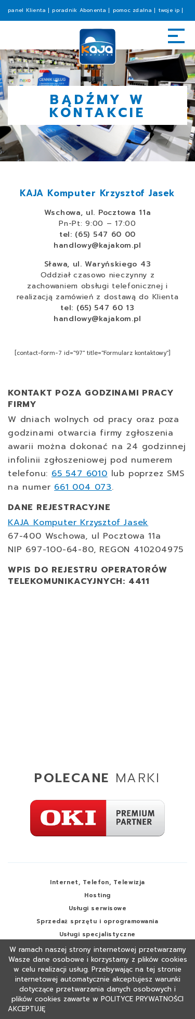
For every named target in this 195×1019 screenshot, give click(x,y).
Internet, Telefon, (97, 882)
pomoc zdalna (132, 10)
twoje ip (169, 10)
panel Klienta (27, 10)
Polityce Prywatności (142, 999)
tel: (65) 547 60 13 (97, 307)
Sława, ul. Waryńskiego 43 (97, 264)
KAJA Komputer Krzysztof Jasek (78, 522)
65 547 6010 (79, 473)
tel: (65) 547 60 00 (97, 234)
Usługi (98, 908)
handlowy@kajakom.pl (97, 245)
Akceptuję (26, 1009)
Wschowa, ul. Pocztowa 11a (97, 212)
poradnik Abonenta (79, 10)
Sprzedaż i (97, 921)
